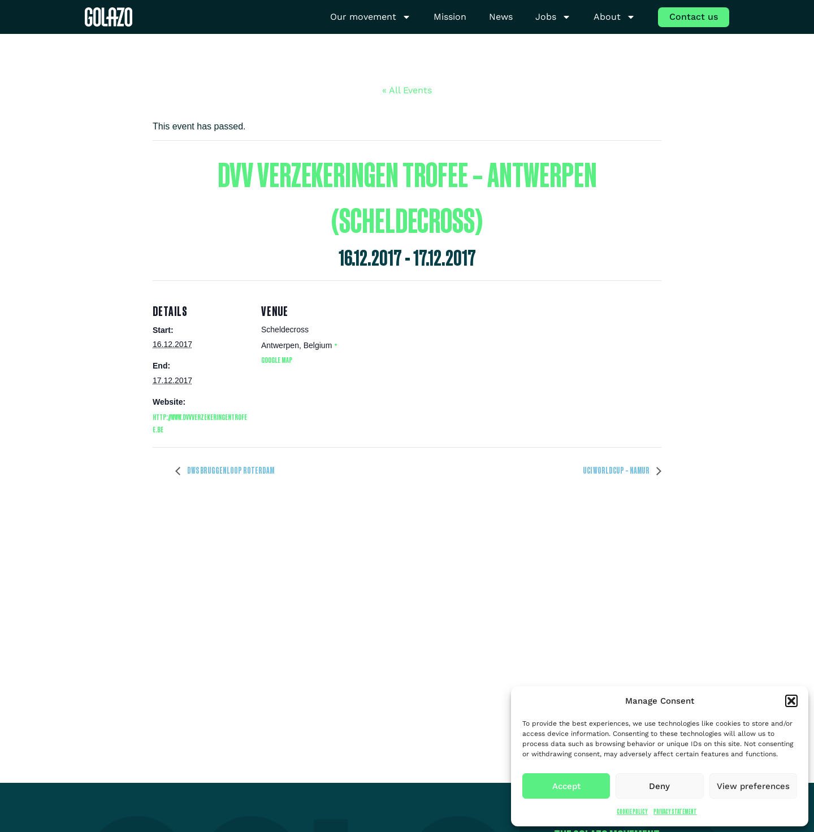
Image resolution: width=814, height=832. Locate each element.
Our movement (370, 17)
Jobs (553, 17)
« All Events (407, 90)
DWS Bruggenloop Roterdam (230, 470)
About (614, 17)
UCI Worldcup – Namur (617, 470)
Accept (566, 786)
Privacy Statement (675, 811)
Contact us (693, 16)
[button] (791, 701)
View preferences (753, 786)
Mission (450, 16)
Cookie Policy (632, 811)
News (501, 16)
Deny (659, 786)
